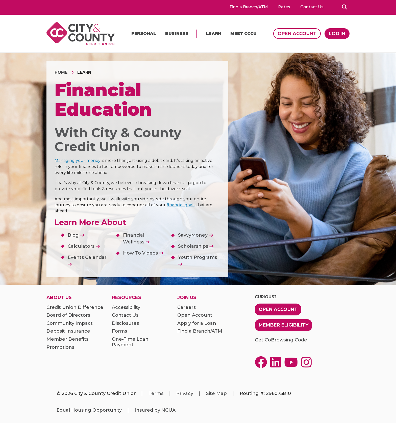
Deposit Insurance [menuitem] (68, 331)
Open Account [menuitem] (194, 315)
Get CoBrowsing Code (281, 340)
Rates (284, 7)
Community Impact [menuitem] (69, 323)
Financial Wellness (136, 238)
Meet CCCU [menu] (243, 33)
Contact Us (312, 7)
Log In (337, 33)
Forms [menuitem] (119, 331)
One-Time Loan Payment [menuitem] (130, 342)
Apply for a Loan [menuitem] (196, 323)
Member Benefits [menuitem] (67, 339)
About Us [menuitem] (59, 297)
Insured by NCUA (155, 410)
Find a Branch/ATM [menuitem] (199, 331)
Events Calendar (87, 260)
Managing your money (78, 160)
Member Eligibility (283, 325)
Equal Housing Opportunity (89, 410)
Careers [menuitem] (186, 307)
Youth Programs (197, 260)
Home (61, 72)
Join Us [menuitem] (186, 297)
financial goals (181, 205)
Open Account (297, 33)
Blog (76, 235)
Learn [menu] (213, 33)
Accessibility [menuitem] (126, 307)
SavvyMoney (195, 235)
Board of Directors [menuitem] (68, 315)
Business (176, 33)
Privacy (184, 393)
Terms (155, 393)
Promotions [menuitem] (60, 347)
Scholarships (195, 246)
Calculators (84, 246)
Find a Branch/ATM (249, 7)
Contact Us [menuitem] (125, 315)
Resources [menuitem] (126, 297)
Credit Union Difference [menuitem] (74, 307)
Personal (143, 33)
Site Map (216, 393)
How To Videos (143, 253)
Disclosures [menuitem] (125, 323)
